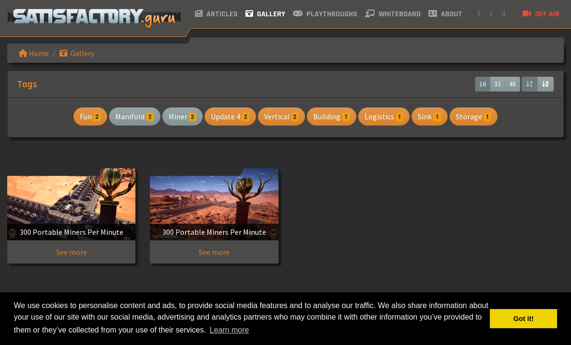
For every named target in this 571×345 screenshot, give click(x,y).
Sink (429, 116)
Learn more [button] (229, 330)
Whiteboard (393, 14)
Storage (473, 116)
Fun (90, 116)
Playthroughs (325, 14)
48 (512, 84)
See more (71, 252)
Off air (540, 14)
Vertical (281, 116)
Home (34, 53)
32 (497, 84)
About (445, 14)
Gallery (265, 14)
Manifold (134, 116)
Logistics (383, 116)
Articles (216, 14)
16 (482, 84)
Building (331, 116)
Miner (182, 116)
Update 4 (230, 116)
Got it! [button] (523, 318)
